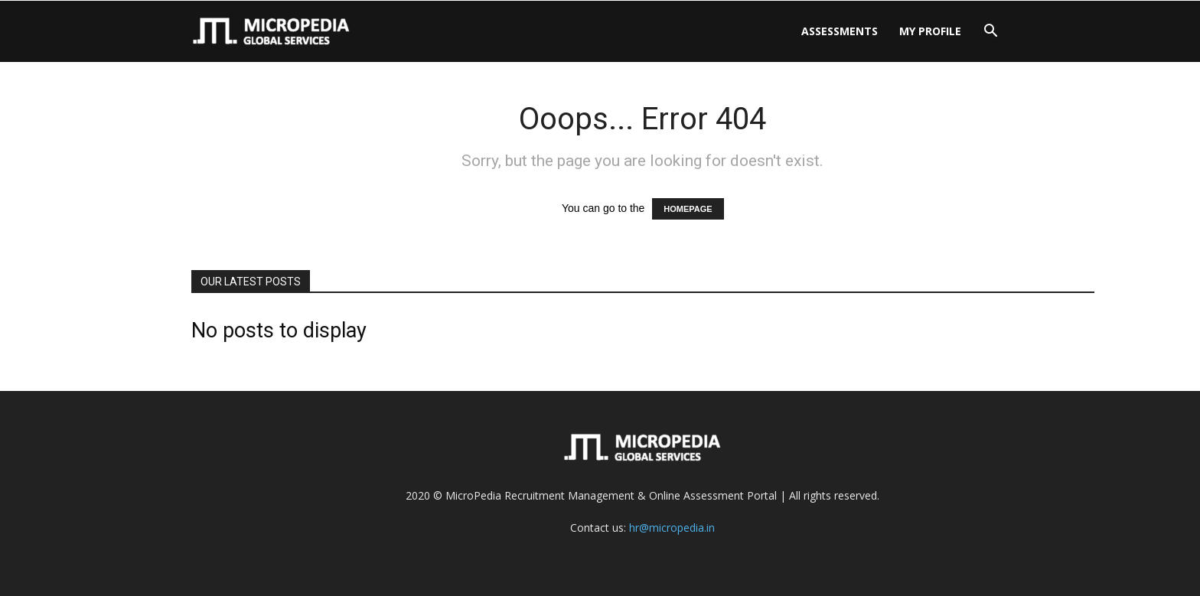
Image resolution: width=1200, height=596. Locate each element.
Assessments (839, 31)
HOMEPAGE (688, 208)
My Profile (930, 31)
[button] (990, 32)
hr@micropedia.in (672, 527)
